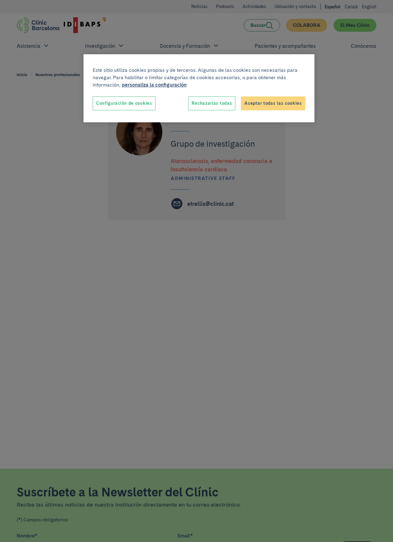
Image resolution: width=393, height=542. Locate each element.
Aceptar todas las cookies (273, 103)
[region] (198, 88)
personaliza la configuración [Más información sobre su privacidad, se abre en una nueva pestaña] (154, 85)
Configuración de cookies (124, 103)
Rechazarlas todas (212, 103)
